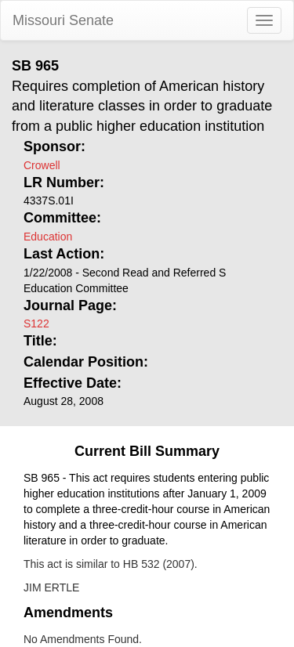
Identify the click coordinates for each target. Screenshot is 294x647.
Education (48, 236)
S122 (36, 323)
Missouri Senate (63, 20)
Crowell (42, 165)
